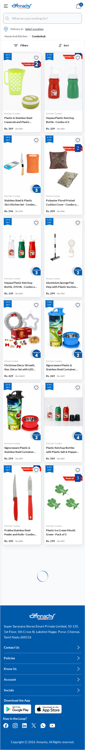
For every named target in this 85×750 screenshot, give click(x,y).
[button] (21, 93)
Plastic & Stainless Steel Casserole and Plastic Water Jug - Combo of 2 (18, 120)
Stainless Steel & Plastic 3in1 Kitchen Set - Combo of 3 (19, 203)
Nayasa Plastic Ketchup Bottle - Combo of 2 (60, 120)
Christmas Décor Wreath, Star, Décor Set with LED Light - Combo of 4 (19, 367)
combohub (39, 36)
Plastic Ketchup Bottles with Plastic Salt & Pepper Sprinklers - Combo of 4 (61, 450)
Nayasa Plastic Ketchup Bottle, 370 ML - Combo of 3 (20, 285)
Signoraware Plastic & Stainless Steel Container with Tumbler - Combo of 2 (62, 367)
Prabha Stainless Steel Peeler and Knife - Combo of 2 (19, 533)
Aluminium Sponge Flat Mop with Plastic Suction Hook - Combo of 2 (61, 285)
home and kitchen (16, 36)
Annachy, (42, 742)
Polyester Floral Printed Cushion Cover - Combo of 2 (61, 203)
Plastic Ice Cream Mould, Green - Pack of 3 (61, 532)
